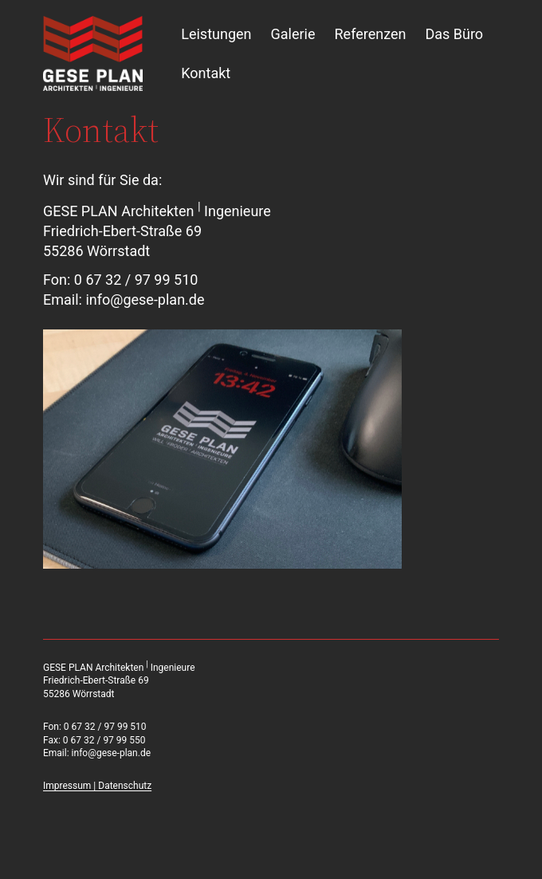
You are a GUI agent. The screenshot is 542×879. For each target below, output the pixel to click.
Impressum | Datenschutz (97, 785)
